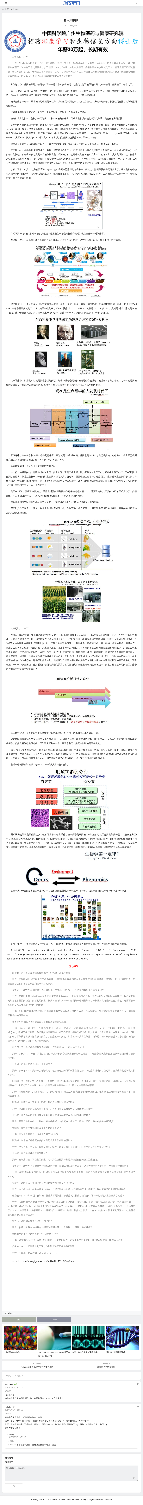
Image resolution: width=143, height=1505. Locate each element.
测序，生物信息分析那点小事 (84, 1352)
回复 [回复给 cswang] (11, 1441)
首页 (7, 9)
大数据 (54, 1319)
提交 (14, 1486)
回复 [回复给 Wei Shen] (8, 1391)
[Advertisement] (71, 1291)
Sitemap (108, 1499)
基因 (19, 1319)
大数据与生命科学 (12, 1352)
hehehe (13, 1445)
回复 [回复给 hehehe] (8, 1413)
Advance (15, 9)
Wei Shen (9, 1384)
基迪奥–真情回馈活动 (115, 1352)
